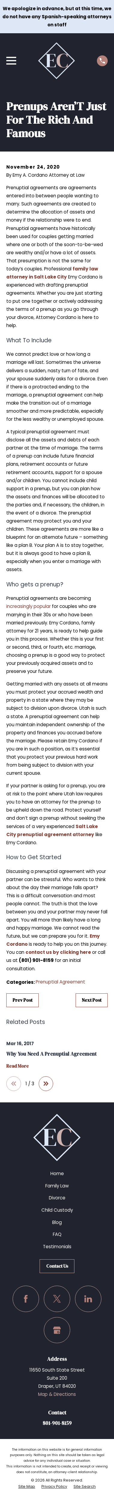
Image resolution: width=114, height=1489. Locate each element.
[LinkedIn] (88, 1299)
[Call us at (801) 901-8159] (102, 60)
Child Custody (57, 1210)
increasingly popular (28, 606)
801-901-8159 (57, 1423)
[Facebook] (26, 1299)
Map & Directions (57, 1394)
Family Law (57, 1186)
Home (57, 1173)
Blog (57, 1222)
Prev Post (22, 1000)
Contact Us (57, 1266)
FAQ (57, 1234)
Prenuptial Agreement (60, 982)
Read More (17, 1066)
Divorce (57, 1198)
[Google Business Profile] (57, 1330)
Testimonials (57, 1246)
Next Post (91, 1000)
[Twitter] (57, 1299)
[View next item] (46, 1083)
